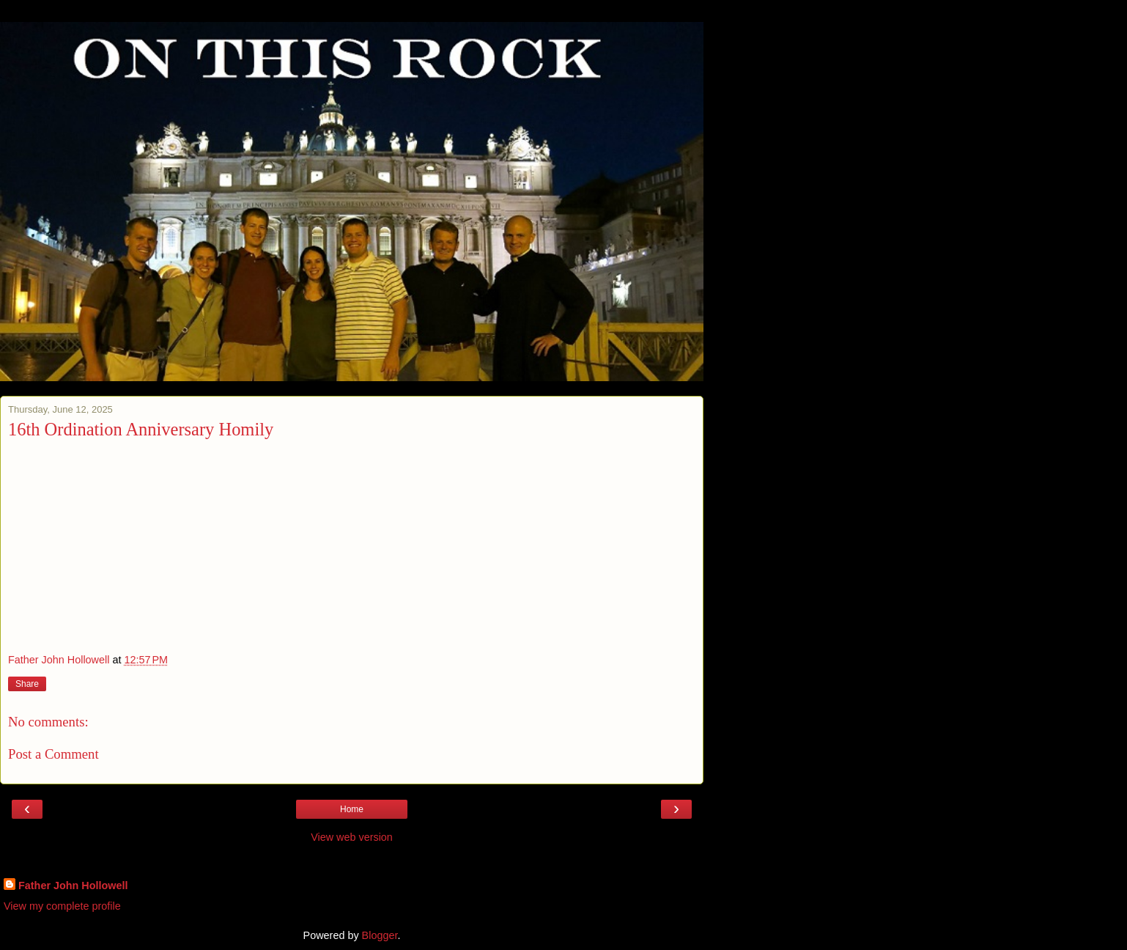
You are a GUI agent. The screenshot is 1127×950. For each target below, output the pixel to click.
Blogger (380, 935)
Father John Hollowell (73, 885)
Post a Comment (53, 754)
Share (27, 684)
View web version (352, 837)
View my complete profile (62, 906)
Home (351, 809)
